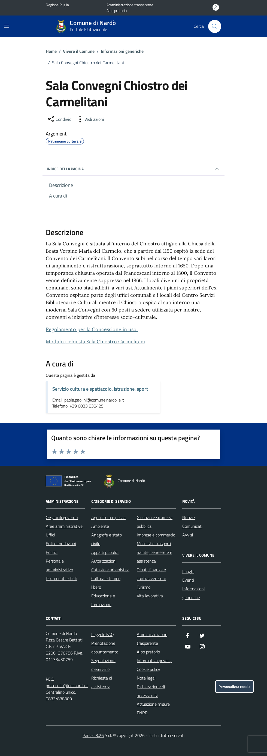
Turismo (143, 587)
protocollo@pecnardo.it (67, 685)
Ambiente (100, 526)
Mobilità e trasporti (154, 543)
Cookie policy (148, 669)
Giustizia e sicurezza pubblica (154, 521)
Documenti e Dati (61, 578)
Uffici (50, 535)
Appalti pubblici (105, 552)
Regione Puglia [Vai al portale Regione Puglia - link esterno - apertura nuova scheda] (57, 5)
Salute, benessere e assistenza (154, 556)
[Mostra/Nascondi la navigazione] (6, 26)
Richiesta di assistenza (101, 682)
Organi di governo (62, 517)
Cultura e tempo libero (105, 582)
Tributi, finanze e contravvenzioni (151, 574)
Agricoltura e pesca (108, 517)
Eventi (188, 580)
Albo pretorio (117, 10)
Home (51, 51)
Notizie (188, 517)
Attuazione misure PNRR (153, 708)
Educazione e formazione (103, 600)
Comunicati (192, 526)
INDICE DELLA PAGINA (133, 169)
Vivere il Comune (79, 51)
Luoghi (188, 571)
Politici (51, 552)
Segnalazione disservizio (103, 664)
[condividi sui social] (60, 119)
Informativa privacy (154, 660)
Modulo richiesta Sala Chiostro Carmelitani (95, 341)
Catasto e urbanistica (110, 569)
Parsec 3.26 (93, 735)
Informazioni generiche (122, 51)
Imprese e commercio (156, 535)
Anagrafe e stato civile (106, 539)
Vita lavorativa (150, 596)
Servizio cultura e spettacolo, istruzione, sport (100, 389)
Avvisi (187, 535)
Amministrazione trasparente (130, 5)
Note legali (146, 678)
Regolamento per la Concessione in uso (92, 329)
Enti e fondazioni (61, 543)
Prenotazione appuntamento (104, 647)
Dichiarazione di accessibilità (151, 691)
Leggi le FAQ (102, 634)
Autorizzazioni (103, 561)
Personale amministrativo (59, 565)
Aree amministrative (64, 526)
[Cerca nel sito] (214, 26)
